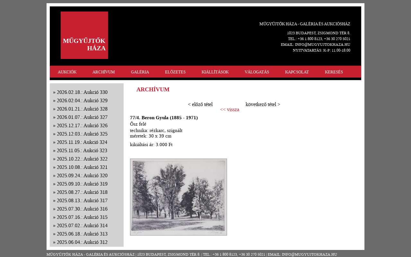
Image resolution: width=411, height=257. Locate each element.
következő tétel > (263, 104)
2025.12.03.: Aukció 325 (82, 133)
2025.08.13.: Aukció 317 (82, 200)
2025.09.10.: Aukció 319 (82, 183)
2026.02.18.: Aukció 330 (82, 92)
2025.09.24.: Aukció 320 (82, 175)
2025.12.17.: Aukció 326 (82, 125)
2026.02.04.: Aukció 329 (82, 100)
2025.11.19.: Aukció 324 (82, 142)
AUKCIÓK (67, 72)
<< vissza (229, 109)
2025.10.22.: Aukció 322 (82, 158)
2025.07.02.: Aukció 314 (82, 225)
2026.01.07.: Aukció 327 (82, 117)
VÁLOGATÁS (257, 72)
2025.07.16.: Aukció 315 (82, 217)
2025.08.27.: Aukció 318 (82, 192)
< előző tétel (200, 104)
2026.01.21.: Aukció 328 (82, 108)
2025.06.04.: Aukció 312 (82, 242)
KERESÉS (334, 72)
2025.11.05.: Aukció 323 (82, 150)
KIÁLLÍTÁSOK (215, 72)
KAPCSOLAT (297, 72)
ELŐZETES (175, 72)
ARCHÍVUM (103, 72)
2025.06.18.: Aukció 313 (82, 233)
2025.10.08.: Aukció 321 (82, 167)
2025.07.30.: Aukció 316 (82, 208)
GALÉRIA (140, 72)
